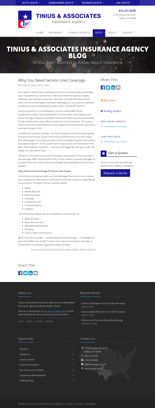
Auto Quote (31, 2)
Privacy (79, 403)
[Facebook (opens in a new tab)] (20, 273)
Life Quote (124, 2)
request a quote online (54, 311)
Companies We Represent (46, 375)
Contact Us (46, 354)
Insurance (56, 32)
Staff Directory (46, 380)
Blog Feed (108, 100)
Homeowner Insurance (115, 126)
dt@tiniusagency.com (95, 364)
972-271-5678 (91, 355)
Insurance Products (46, 364)
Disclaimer (91, 403)
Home (40, 32)
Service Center (46, 359)
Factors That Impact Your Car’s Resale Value (108, 305)
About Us (46, 348)
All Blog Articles (111, 111)
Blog (99, 32)
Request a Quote (115, 173)
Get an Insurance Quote (46, 369)
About (113, 32)
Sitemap (49, 321)
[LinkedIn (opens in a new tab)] (30, 273)
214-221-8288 (91, 360)
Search (69, 403)
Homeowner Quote (62, 2)
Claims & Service (79, 32)
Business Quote (93, 2)
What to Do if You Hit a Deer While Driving (108, 322)
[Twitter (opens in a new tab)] (25, 273)
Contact (128, 32)
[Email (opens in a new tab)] (36, 273)
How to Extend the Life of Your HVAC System (108, 313)
